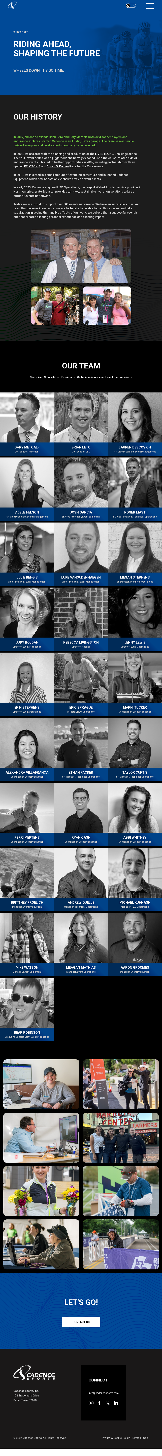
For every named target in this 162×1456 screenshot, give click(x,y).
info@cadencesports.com (104, 1393)
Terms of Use (140, 1437)
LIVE (104, 154)
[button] (131, 6)
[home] (18, 6)
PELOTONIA (32, 166)
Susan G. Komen (58, 166)
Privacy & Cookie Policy (116, 1437)
